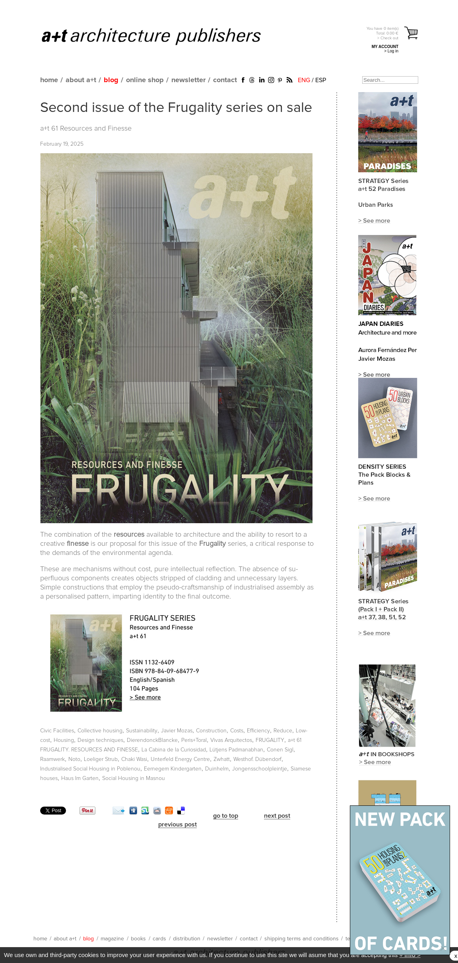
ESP (320, 80)
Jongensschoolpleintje (259, 769)
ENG (304, 80)
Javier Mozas (176, 731)
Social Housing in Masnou (133, 778)
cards (159, 939)
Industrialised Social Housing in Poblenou (90, 769)
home (49, 80)
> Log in (391, 51)
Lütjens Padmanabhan (236, 750)
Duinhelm (217, 769)
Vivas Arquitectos (231, 740)
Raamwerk (52, 759)
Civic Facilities (57, 731)
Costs (236, 731)
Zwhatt (221, 759)
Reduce (283, 731)
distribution (186, 939)
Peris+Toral (194, 740)
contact (225, 80)
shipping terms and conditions (301, 939)
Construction (211, 731)
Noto (74, 759)
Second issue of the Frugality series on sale (176, 108)
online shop (145, 80)
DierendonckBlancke (152, 740)
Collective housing (100, 731)
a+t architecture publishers (161, 36)
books (138, 939)
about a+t (81, 80)
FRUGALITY (270, 740)
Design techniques (100, 740)
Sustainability (141, 731)
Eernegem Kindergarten (173, 769)
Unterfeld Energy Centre (180, 759)
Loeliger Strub (101, 759)
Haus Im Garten (80, 778)
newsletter (188, 80)
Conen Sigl (280, 750)
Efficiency (258, 731)
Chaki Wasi (134, 759)
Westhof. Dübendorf (257, 759)
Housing (64, 740)
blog (111, 80)
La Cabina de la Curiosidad (174, 750)
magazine (112, 939)
